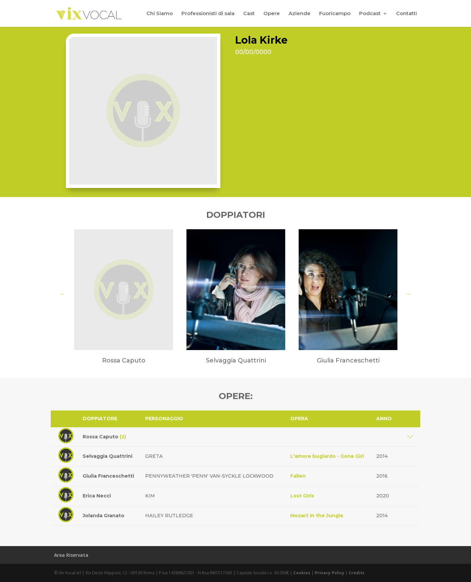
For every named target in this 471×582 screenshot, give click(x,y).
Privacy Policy (329, 573)
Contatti (406, 13)
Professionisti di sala (207, 13)
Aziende (299, 13)
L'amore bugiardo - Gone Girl (327, 456)
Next (408, 293)
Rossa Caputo (104, 437)
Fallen (298, 476)
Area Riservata (71, 555)
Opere (271, 13)
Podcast (370, 13)
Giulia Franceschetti (108, 476)
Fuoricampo (334, 13)
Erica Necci (97, 496)
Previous (62, 293)
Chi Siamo (159, 13)
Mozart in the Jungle (316, 516)
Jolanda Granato (103, 516)
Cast (249, 13)
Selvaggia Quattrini (107, 456)
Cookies (301, 573)
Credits (357, 573)
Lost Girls (302, 496)
